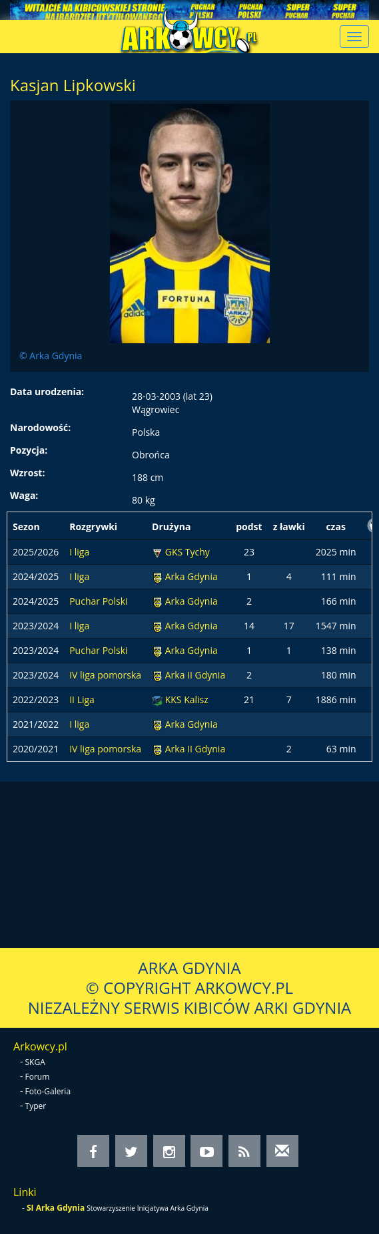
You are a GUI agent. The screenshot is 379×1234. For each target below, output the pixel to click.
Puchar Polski (98, 601)
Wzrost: (27, 472)
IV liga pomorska (105, 675)
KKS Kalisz (186, 699)
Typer (36, 1106)
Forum (37, 1076)
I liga (79, 551)
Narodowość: (40, 427)
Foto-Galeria (48, 1091)
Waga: (24, 495)
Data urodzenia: (47, 391)
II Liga (82, 699)
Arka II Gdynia (195, 675)
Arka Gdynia (191, 576)
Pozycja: (28, 450)
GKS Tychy (187, 551)
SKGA (35, 1062)
